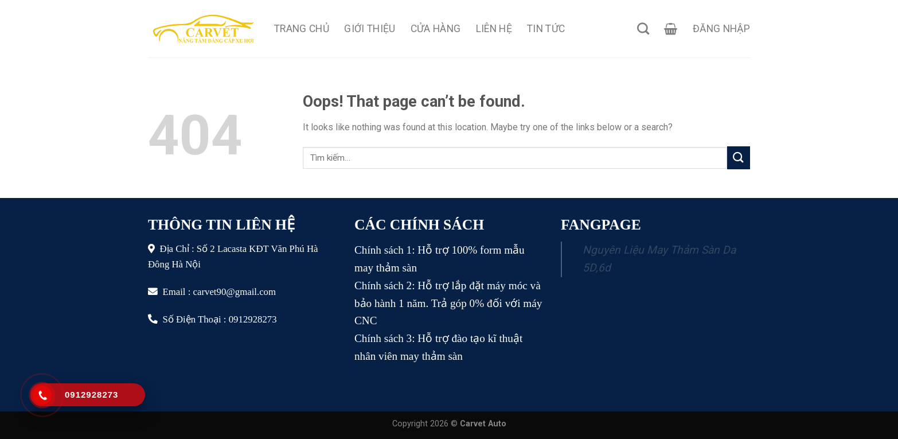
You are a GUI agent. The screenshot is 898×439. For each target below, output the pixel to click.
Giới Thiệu (370, 28)
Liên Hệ (494, 28)
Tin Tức (546, 28)
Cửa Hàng (436, 28)
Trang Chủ (301, 28)
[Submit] (738, 157)
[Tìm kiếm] (643, 28)
